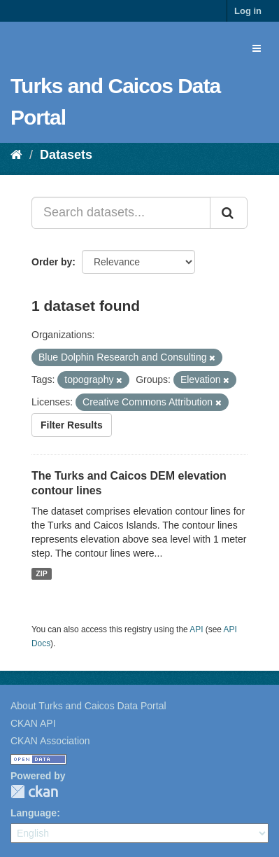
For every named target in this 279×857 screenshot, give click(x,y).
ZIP (41, 573)
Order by (51, 261)
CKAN (34, 791)
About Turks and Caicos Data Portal (88, 705)
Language (33, 812)
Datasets (66, 155)
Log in (248, 11)
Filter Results (72, 425)
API (196, 629)
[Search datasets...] (120, 213)
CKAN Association (50, 740)
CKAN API (33, 723)
